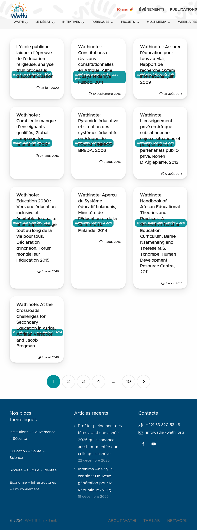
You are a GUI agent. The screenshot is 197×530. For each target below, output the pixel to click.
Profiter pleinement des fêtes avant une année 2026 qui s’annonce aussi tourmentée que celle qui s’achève (100, 440)
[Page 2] (68, 381)
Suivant (143, 381)
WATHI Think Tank (41, 520)
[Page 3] (83, 381)
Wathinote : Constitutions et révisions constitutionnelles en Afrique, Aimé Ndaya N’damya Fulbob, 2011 (96, 65)
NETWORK (177, 521)
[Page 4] (98, 381)
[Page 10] (128, 381)
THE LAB (151, 521)
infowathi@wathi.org (165, 432)
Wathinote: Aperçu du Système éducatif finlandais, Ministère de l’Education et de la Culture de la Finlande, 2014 (97, 213)
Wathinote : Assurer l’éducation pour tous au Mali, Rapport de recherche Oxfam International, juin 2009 (160, 65)
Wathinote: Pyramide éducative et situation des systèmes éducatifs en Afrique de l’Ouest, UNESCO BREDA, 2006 (98, 133)
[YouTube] (153, 444)
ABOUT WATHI (122, 521)
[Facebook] (143, 444)
